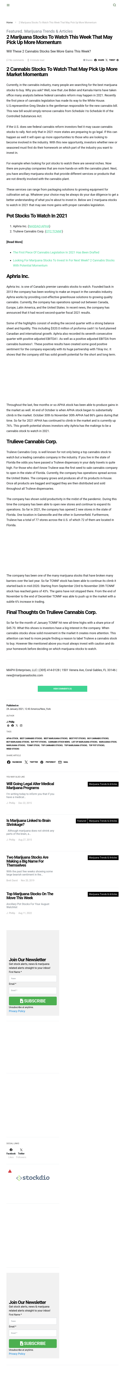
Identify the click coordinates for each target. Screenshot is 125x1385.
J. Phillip (10, 722)
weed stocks (12, 749)
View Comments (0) (62, 689)
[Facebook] (11, 1153)
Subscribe (33, 1000)
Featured (14, 31)
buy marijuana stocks (17, 742)
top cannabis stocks (51, 745)
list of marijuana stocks (84, 742)
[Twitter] (21, 1153)
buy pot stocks (38, 742)
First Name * (15, 972)
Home (9, 22)
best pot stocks (77, 738)
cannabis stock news (59, 742)
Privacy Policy (17, 1011)
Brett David (12, 880)
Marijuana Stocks (15, 745)
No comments (16, 60)
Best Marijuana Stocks (55, 738)
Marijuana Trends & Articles (48, 31)
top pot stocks (96, 745)
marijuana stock (108, 742)
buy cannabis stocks (98, 738)
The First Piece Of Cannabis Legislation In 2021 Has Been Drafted (56, 252)
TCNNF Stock (33, 745)
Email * (12, 984)
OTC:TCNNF (54, 231)
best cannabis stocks (31, 738)
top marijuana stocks (75, 745)
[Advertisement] (31, 1107)
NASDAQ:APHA (39, 226)
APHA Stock (12, 738)
